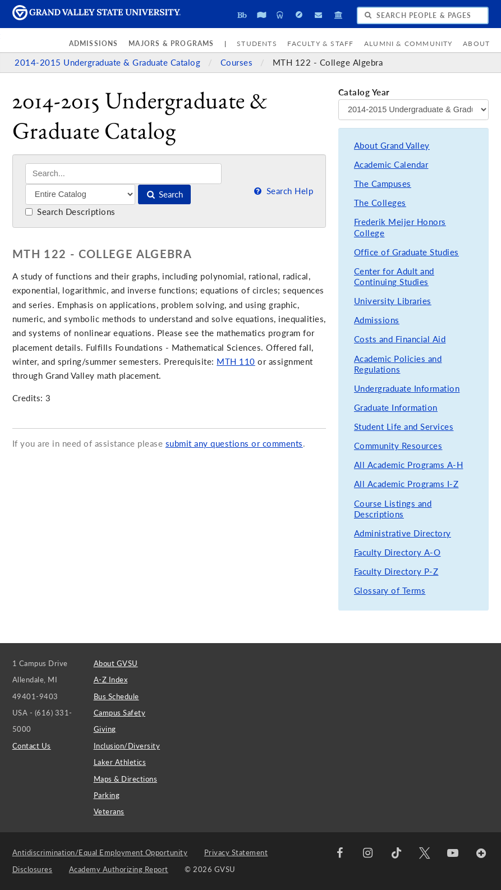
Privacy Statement (236, 852)
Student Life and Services (404, 427)
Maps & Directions (126, 778)
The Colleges (380, 203)
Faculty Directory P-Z (396, 571)
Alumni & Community (408, 43)
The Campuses (382, 184)
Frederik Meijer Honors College (400, 227)
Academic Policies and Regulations (398, 364)
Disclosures (32, 869)
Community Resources (398, 446)
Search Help (282, 191)
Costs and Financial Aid (400, 339)
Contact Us (31, 745)
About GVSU (116, 663)
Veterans (109, 811)
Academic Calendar (391, 164)
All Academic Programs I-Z (406, 484)
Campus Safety (120, 712)
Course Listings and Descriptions (393, 509)
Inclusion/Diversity (127, 745)
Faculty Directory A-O (397, 552)
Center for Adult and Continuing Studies (394, 277)
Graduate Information (396, 407)
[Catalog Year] (413, 109)
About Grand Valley (392, 145)
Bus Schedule (116, 696)
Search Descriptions (70, 212)
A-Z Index (111, 679)
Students (257, 43)
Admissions (93, 43)
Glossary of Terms (390, 590)
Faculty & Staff (320, 43)
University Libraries (392, 301)
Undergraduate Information (407, 388)
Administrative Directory (402, 533)
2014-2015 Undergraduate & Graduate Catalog (109, 62)
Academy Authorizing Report (118, 869)
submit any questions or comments (234, 443)
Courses (237, 62)
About (476, 43)
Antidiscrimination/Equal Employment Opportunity (100, 852)
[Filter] (80, 194)
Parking (107, 795)
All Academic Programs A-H (408, 465)
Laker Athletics (120, 762)
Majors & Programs (171, 43)
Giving (105, 728)
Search (164, 194)
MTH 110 (236, 361)
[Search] (123, 173)
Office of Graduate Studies (406, 252)
